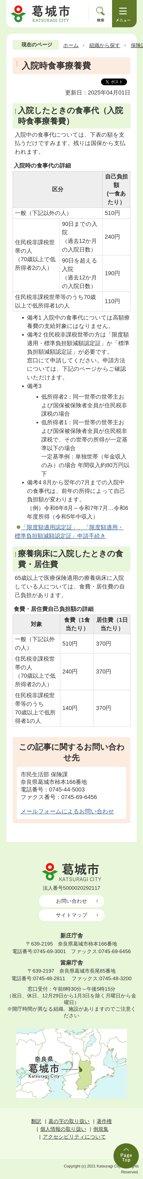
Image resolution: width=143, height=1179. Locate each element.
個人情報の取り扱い (63, 1129)
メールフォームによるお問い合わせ (67, 811)
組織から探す (104, 45)
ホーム (71, 45)
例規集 (100, 1129)
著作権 (104, 1121)
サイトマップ (71, 915)
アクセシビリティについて (74, 1137)
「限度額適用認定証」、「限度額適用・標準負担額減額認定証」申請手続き (69, 531)
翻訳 (36, 1121)
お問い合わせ (71, 901)
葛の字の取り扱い (69, 1121)
